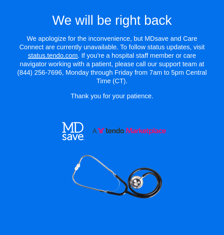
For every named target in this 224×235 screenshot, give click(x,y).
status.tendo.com (53, 55)
